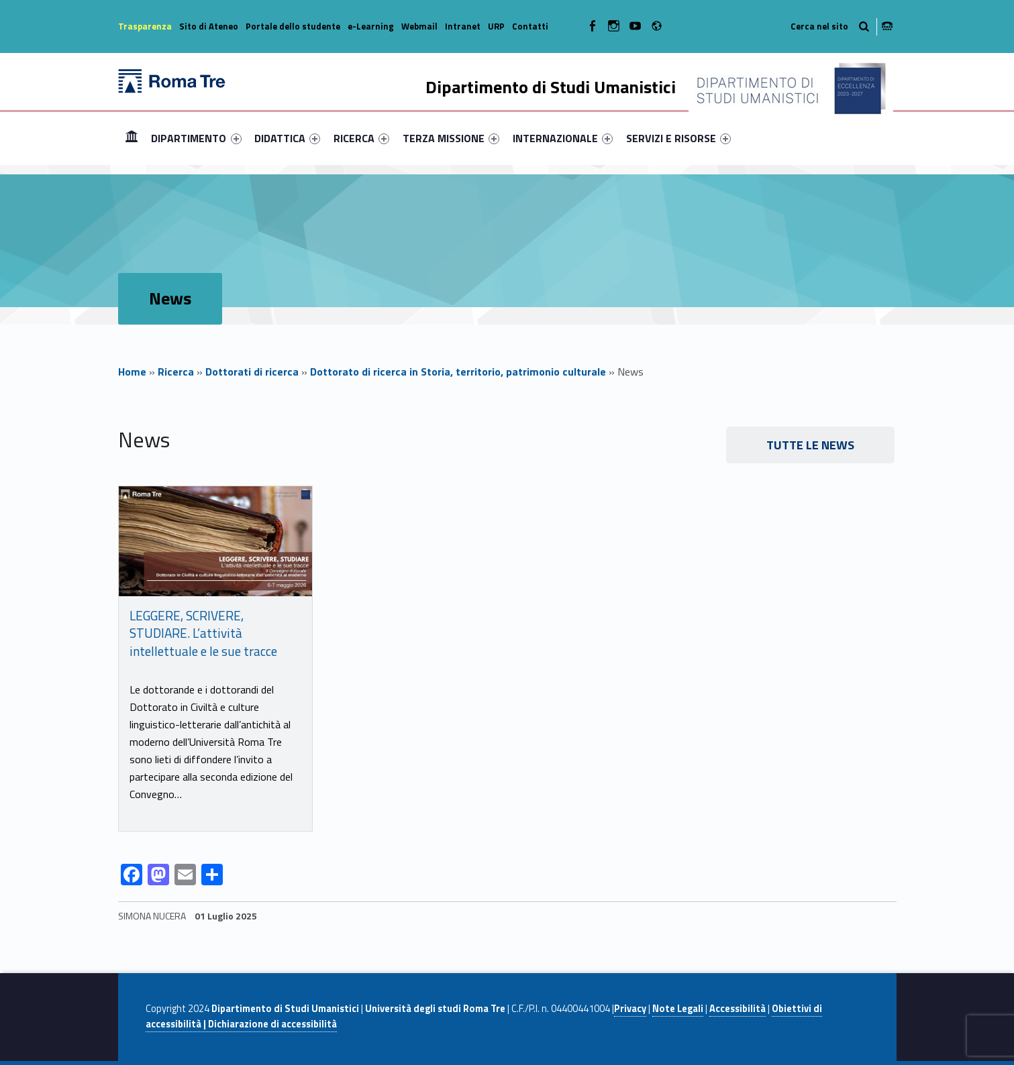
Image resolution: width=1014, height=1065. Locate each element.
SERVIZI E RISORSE (678, 138)
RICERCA (361, 138)
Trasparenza (145, 26)
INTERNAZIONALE (563, 138)
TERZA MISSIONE (451, 138)
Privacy (630, 1008)
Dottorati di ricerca (252, 371)
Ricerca (176, 371)
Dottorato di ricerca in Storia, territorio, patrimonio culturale (458, 371)
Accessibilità (737, 1008)
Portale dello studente (293, 26)
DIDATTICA (287, 138)
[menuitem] (131, 138)
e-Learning (371, 26)
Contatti (530, 26)
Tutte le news (810, 445)
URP (496, 26)
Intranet (462, 26)
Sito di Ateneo (208, 26)
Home (131, 138)
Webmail (419, 26)
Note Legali (677, 1008)
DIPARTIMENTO (196, 138)
